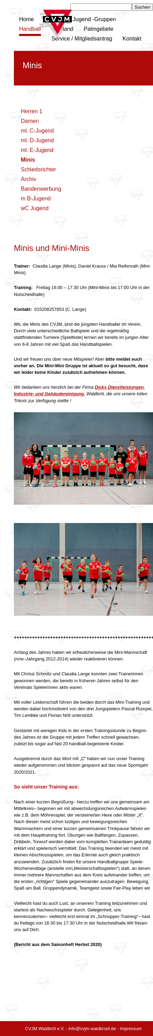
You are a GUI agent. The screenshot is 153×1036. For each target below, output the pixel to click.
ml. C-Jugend (37, 131)
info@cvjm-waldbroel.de (92, 1028)
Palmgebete (98, 29)
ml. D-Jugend (37, 140)
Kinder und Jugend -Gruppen (80, 19)
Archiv (28, 179)
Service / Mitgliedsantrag (81, 39)
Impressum (131, 1028)
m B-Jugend (36, 198)
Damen (30, 121)
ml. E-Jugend (37, 150)
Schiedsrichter (38, 169)
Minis (28, 160)
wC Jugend (35, 208)
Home (26, 19)
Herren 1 (31, 111)
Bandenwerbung (41, 189)
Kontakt (131, 39)
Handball (30, 29)
